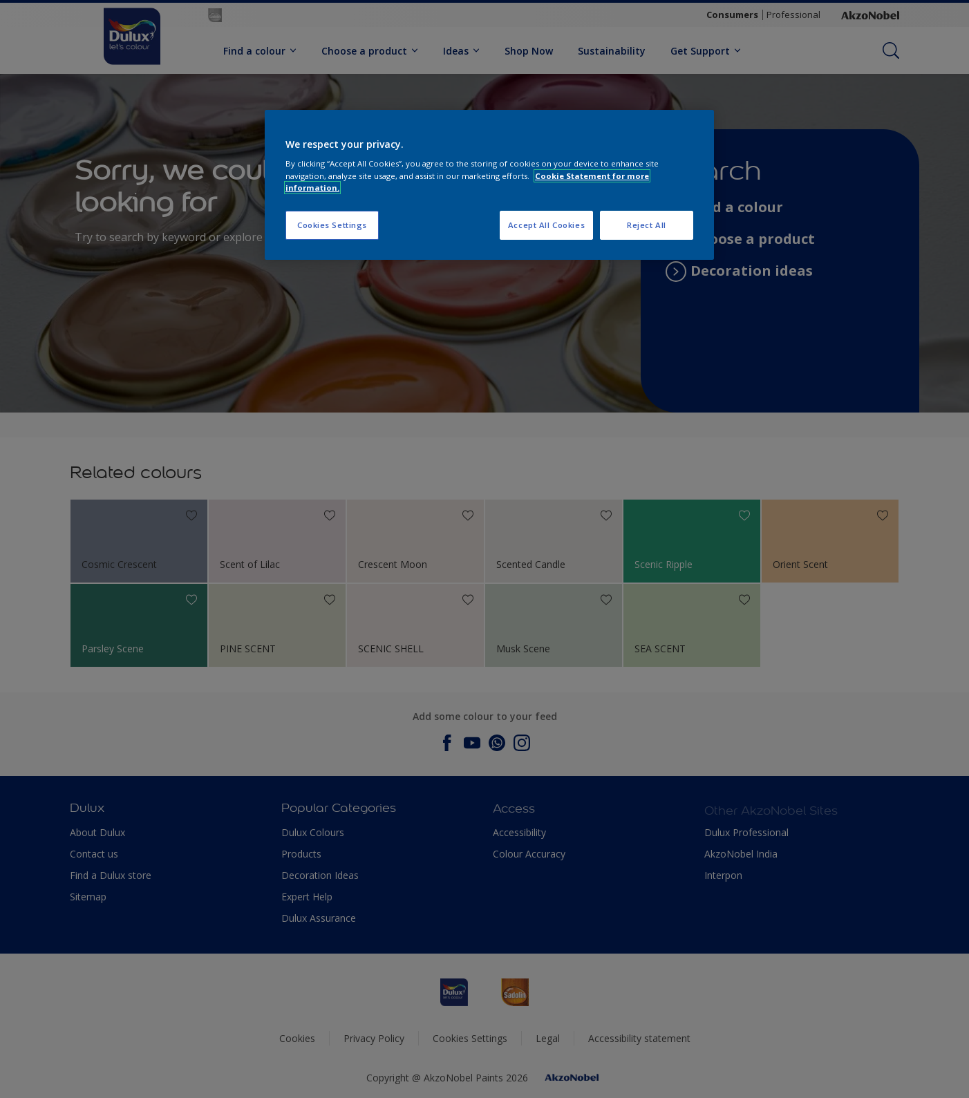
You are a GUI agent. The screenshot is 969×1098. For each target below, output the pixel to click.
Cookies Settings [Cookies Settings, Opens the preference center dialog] (332, 225)
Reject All (646, 225)
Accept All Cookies (546, 225)
